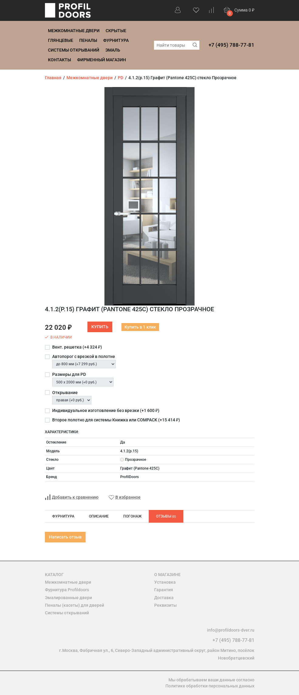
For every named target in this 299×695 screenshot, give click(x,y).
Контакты (59, 59)
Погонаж (132, 516)
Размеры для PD (69, 374)
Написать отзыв (65, 537)
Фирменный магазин (101, 59)
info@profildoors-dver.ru (230, 630)
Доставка (164, 597)
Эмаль (112, 50)
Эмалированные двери (68, 597)
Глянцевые (60, 40)
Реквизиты (165, 605)
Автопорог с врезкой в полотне (83, 356)
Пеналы (88, 40)
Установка (165, 582)
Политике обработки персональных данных (209, 685)
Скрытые (116, 30)
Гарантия (163, 589)
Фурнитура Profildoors (67, 589)
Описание (99, 516)
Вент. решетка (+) (77, 347)
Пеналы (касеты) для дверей (74, 605)
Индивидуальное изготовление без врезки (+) (105, 410)
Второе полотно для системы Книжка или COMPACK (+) (116, 419)
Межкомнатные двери (74, 30)
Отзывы (166, 516)
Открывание (65, 392)
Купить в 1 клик (140, 327)
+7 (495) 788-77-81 (231, 45)
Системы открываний (73, 50)
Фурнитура (116, 40)
